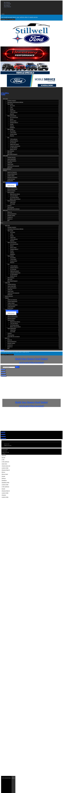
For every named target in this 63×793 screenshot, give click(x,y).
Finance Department (12, 174)
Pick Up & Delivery (11, 183)
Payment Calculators (12, 177)
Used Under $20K (11, 159)
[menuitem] (33, 444)
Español (2, 14)
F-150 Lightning (13, 139)
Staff (8, 220)
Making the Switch (14, 144)
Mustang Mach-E (14, 122)
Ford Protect (10, 308)
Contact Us (10, 217)
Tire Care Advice (14, 195)
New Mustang (10, 151)
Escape (11, 124)
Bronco (11, 119)
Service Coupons (11, 190)
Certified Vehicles (11, 157)
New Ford (5, 98)
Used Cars (5, 155)
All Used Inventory (11, 160)
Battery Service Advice (15, 199)
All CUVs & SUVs (14, 117)
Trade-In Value (10, 175)
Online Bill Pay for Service (13, 209)
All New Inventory (11, 100)
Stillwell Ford (5, 93)
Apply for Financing (12, 172)
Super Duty (12, 110)
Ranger (11, 109)
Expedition (12, 127)
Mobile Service (10, 185)
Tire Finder (12, 204)
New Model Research (12, 154)
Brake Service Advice (15, 194)
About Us (5, 210)
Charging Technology (15, 146)
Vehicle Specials (7, 169)
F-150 (11, 107)
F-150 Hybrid (13, 132)
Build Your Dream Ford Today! (31, 358)
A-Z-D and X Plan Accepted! (31, 362)
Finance (5, 170)
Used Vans (9, 294)
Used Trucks (10, 164)
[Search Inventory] (9, 367)
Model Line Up (13, 149)
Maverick (12, 114)
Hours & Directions (11, 213)
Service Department (12, 187)
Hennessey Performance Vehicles (15, 102)
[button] (7, 19)
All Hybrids (12, 130)
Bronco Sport (13, 120)
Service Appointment (12, 189)
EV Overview (13, 142)
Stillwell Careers (11, 215)
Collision (9, 205)
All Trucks (12, 105)
